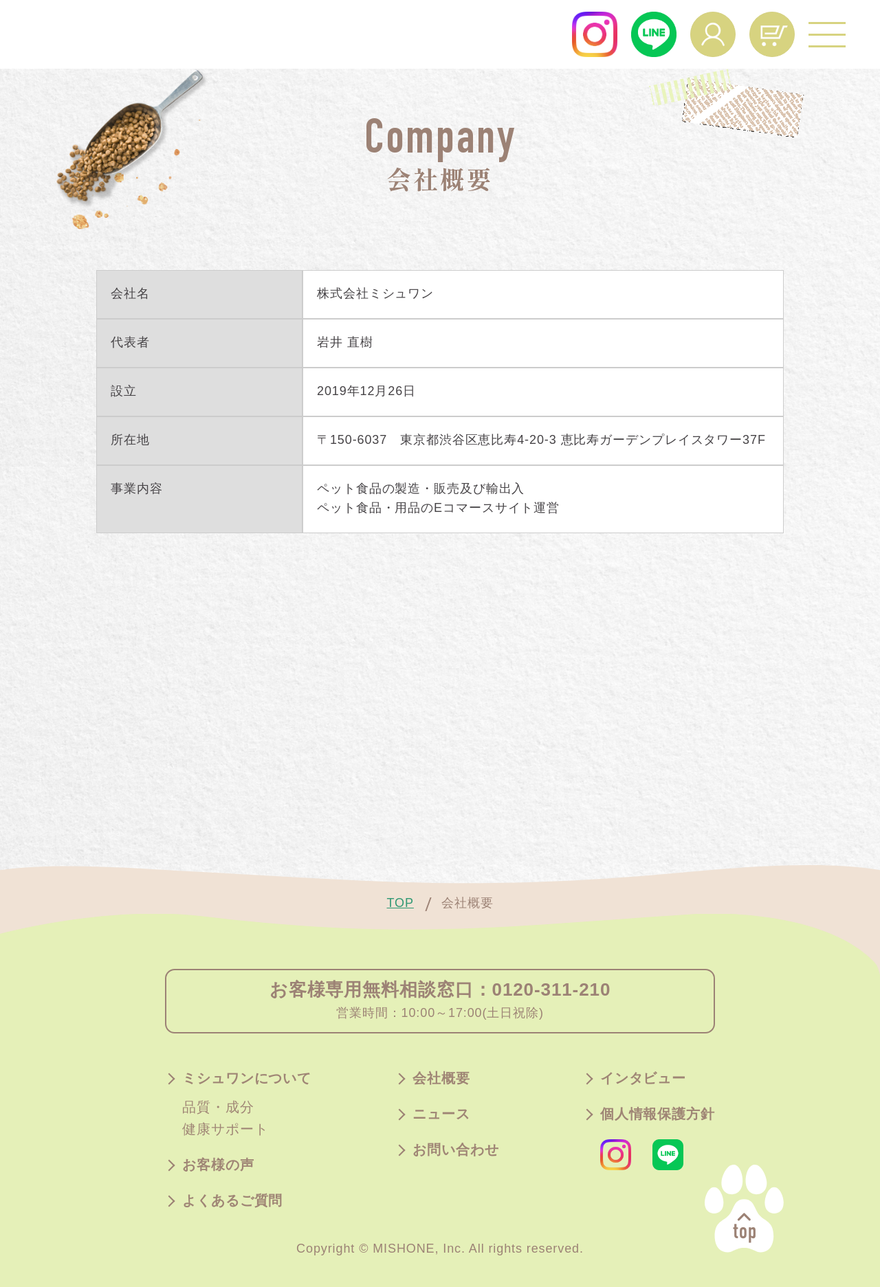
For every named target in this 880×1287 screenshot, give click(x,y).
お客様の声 (218, 1165)
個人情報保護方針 (657, 1114)
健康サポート (225, 1129)
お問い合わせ (455, 1150)
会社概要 (441, 1078)
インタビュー (643, 1078)
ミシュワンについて (246, 1078)
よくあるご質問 (232, 1201)
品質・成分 (218, 1107)
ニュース (441, 1114)
